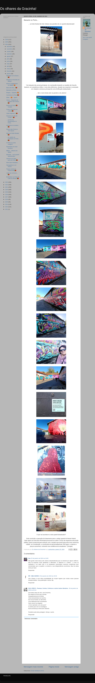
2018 (6, 194)
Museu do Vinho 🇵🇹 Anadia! (11, 106)
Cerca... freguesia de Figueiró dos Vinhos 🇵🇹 (12, 101)
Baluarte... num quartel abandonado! (12, 155)
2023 (6, 182)
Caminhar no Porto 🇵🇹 (12, 95)
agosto (9, 56)
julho (8, 59)
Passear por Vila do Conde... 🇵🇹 (11, 116)
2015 (6, 202)
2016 (6, 199)
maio (8, 63)
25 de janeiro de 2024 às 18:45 (39, 558)
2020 (6, 189)
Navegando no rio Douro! (11, 165)
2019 (6, 192)
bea (29, 558)
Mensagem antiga (72, 667)
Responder (31, 570)
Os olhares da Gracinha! (18, 9)
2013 (6, 206)
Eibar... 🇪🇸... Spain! (11, 97)
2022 (6, 184)
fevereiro (9, 71)
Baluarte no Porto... (11, 90)
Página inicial (54, 667)
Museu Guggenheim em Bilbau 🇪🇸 (12, 84)
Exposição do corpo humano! (12, 147)
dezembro (10, 46)
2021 (6, 187)
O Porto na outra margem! (11, 143)
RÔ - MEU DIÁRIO (33, 576)
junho (8, 61)
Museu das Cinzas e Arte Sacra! (12, 130)
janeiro (9, 73)
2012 (6, 209)
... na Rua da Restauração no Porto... (11, 121)
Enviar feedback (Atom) (37, 670)
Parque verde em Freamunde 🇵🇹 (11, 169)
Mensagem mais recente (33, 667)
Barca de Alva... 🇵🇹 (11, 87)
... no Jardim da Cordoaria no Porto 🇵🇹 (12, 139)
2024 (6, 44)
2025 (6, 42)
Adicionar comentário (30, 618)
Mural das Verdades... (12, 162)
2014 (6, 204)
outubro (9, 51)
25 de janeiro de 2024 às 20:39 (48, 576)
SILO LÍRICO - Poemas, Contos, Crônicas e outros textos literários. (48, 588)
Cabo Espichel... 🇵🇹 (12, 113)
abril (8, 66)
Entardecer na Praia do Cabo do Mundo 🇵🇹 (12, 177)
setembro (9, 54)
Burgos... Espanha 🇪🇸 (12, 92)
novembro (10, 49)
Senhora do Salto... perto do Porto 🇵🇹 (12, 159)
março (9, 68)
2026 (6, 39)
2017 (6, 197)
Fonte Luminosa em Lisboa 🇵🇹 (12, 110)
